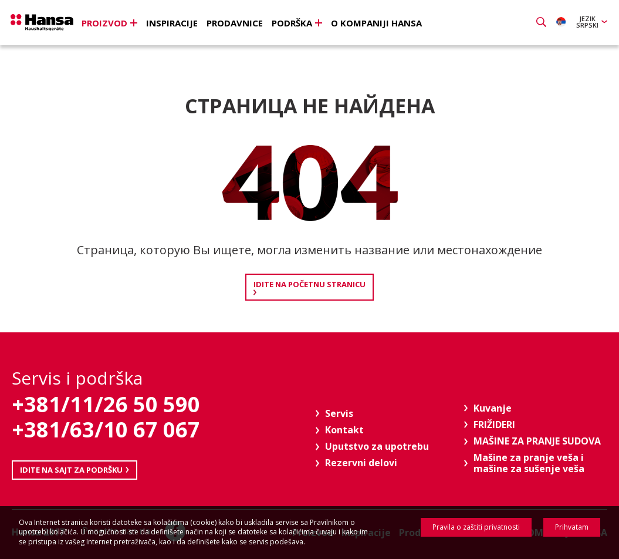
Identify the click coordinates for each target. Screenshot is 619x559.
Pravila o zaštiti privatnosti (476, 527)
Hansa (50, 24)
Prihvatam (571, 527)
